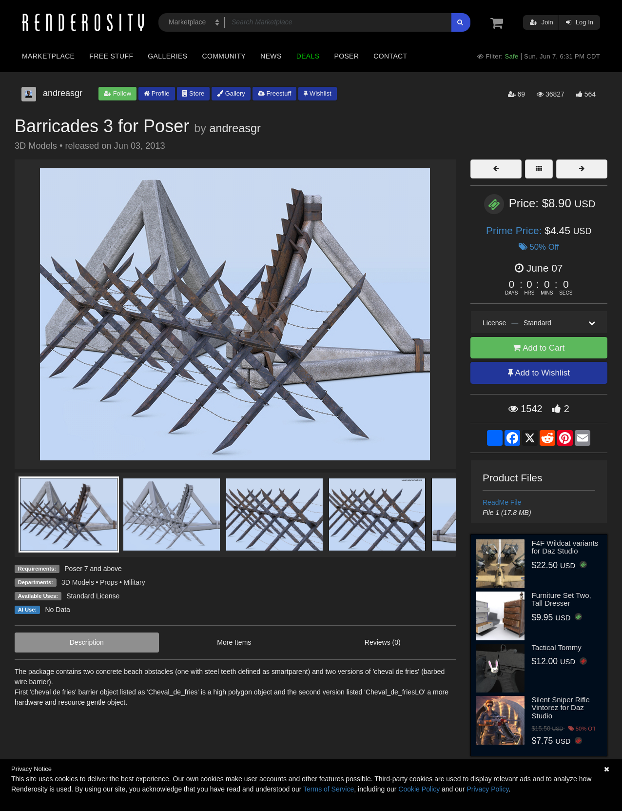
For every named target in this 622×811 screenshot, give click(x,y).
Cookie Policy (419, 789)
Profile (156, 93)
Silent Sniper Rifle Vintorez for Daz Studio (561, 707)
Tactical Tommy (557, 647)
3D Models (77, 582)
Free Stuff (111, 56)
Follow (117, 93)
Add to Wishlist (539, 372)
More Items (234, 642)
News (270, 56)
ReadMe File (502, 502)
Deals (308, 56)
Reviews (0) (383, 642)
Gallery (231, 93)
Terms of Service (328, 789)
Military (134, 582)
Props (109, 582)
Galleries (167, 56)
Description (87, 642)
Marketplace (48, 56)
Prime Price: (515, 230)
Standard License (92, 596)
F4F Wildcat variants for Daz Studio (565, 547)
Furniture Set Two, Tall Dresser (561, 599)
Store (193, 93)
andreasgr (234, 128)
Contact (390, 56)
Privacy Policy (487, 789)
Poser (346, 56)
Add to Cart (538, 348)
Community (224, 56)
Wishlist (317, 93)
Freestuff (275, 93)
